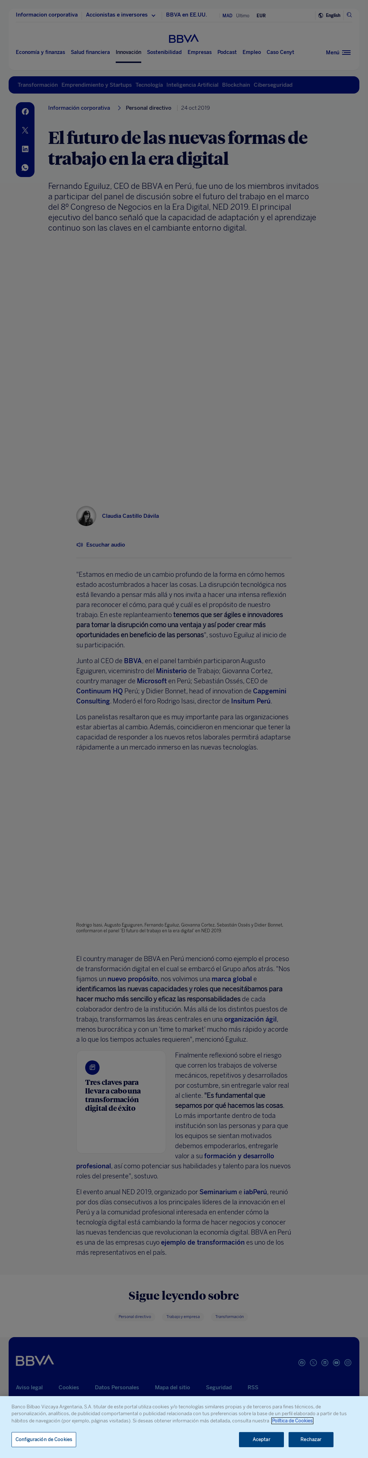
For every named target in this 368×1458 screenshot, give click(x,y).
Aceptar (261, 1439)
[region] (184, 1427)
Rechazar (310, 1439)
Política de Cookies (292, 1420)
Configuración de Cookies (43, 1439)
